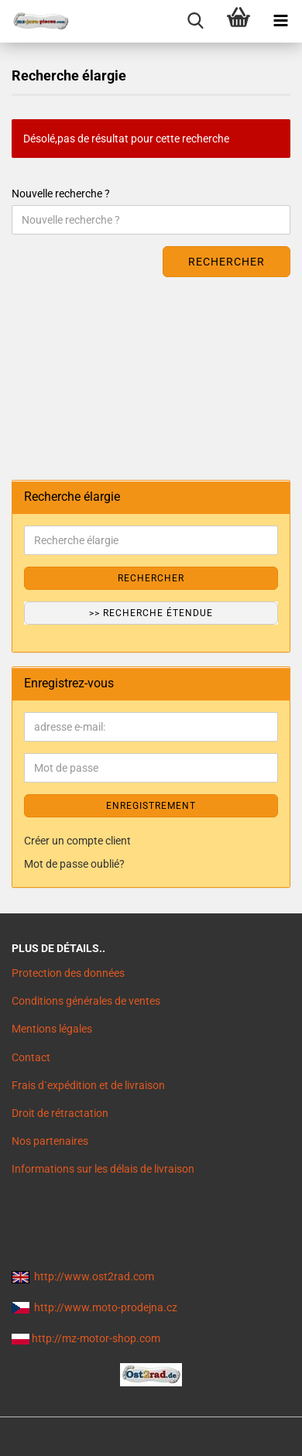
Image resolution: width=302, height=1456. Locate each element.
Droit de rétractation (60, 1113)
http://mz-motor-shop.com (96, 1338)
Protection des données (68, 973)
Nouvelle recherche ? (61, 193)
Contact (31, 1057)
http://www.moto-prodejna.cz (105, 1307)
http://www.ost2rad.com (94, 1276)
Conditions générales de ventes (86, 1001)
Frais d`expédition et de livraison (88, 1085)
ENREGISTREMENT (151, 805)
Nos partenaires (50, 1141)
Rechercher (226, 261)
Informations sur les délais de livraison (103, 1169)
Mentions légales (52, 1029)
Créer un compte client (77, 840)
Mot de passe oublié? (74, 864)
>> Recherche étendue (151, 613)
